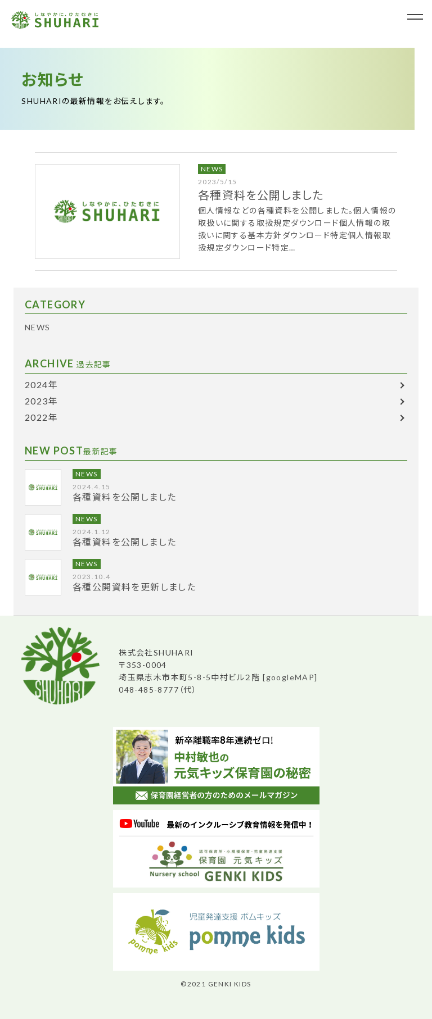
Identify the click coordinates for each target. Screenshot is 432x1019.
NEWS (212, 169)
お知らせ (52, 79)
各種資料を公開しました (261, 195)
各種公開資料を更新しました (134, 586)
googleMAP (290, 677)
